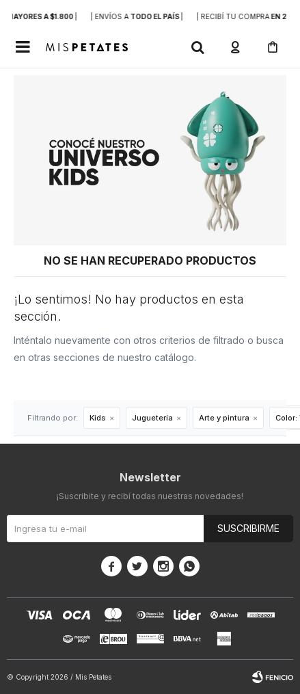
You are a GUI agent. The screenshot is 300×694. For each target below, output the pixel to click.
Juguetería (152, 418)
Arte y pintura (224, 418)
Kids (98, 418)
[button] (197, 47)
